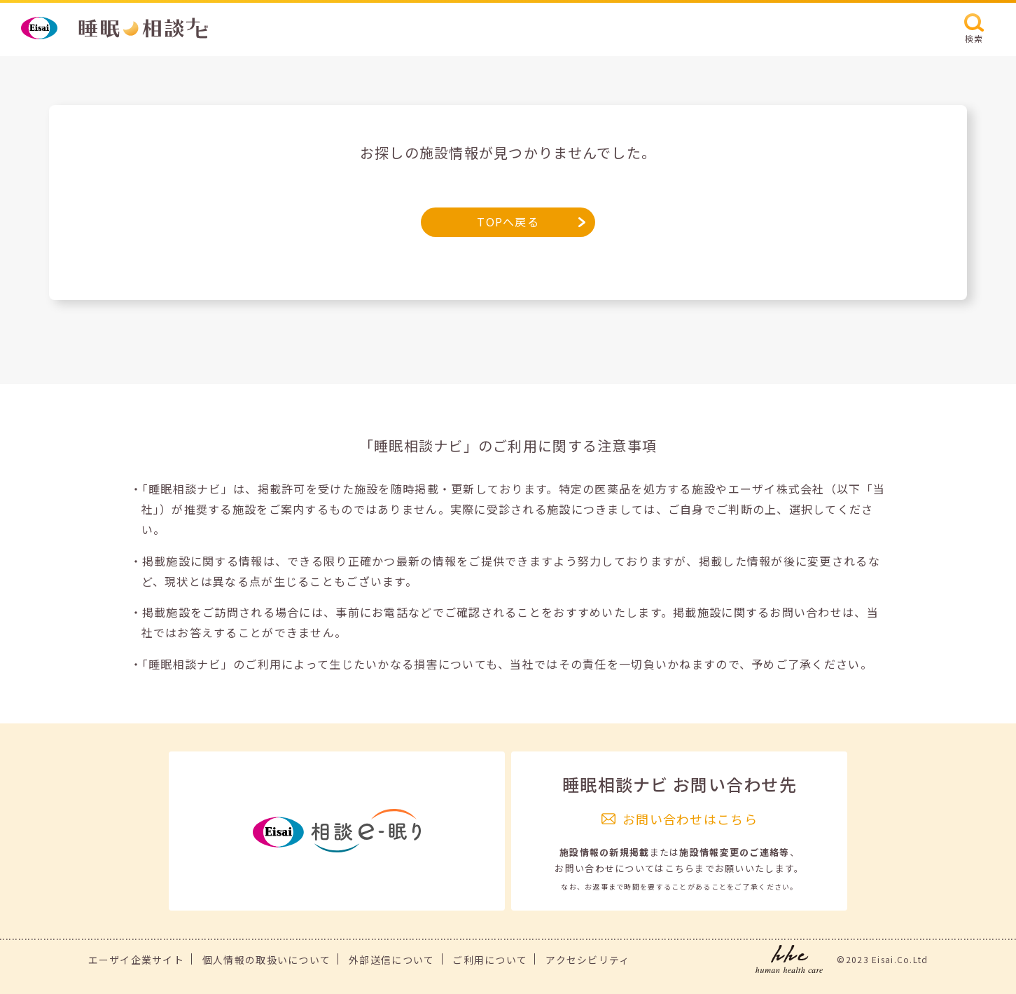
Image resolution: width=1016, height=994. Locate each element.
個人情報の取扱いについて (266, 960)
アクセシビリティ (587, 960)
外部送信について (391, 960)
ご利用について (489, 960)
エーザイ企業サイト (136, 960)
